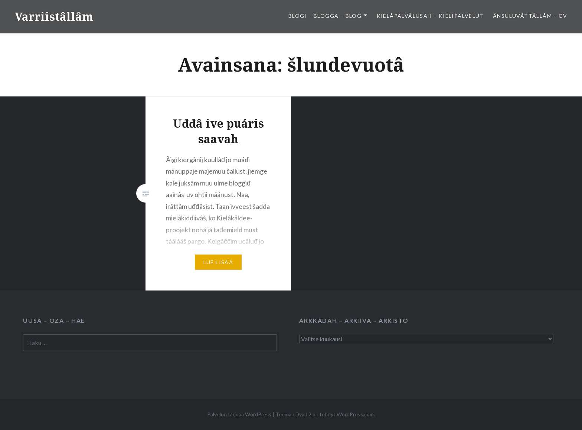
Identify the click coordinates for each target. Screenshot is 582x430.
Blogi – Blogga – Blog (325, 16)
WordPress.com (355, 414)
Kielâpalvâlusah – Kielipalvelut (430, 16)
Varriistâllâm (54, 16)
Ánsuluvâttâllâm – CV (530, 16)
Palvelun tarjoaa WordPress (239, 414)
